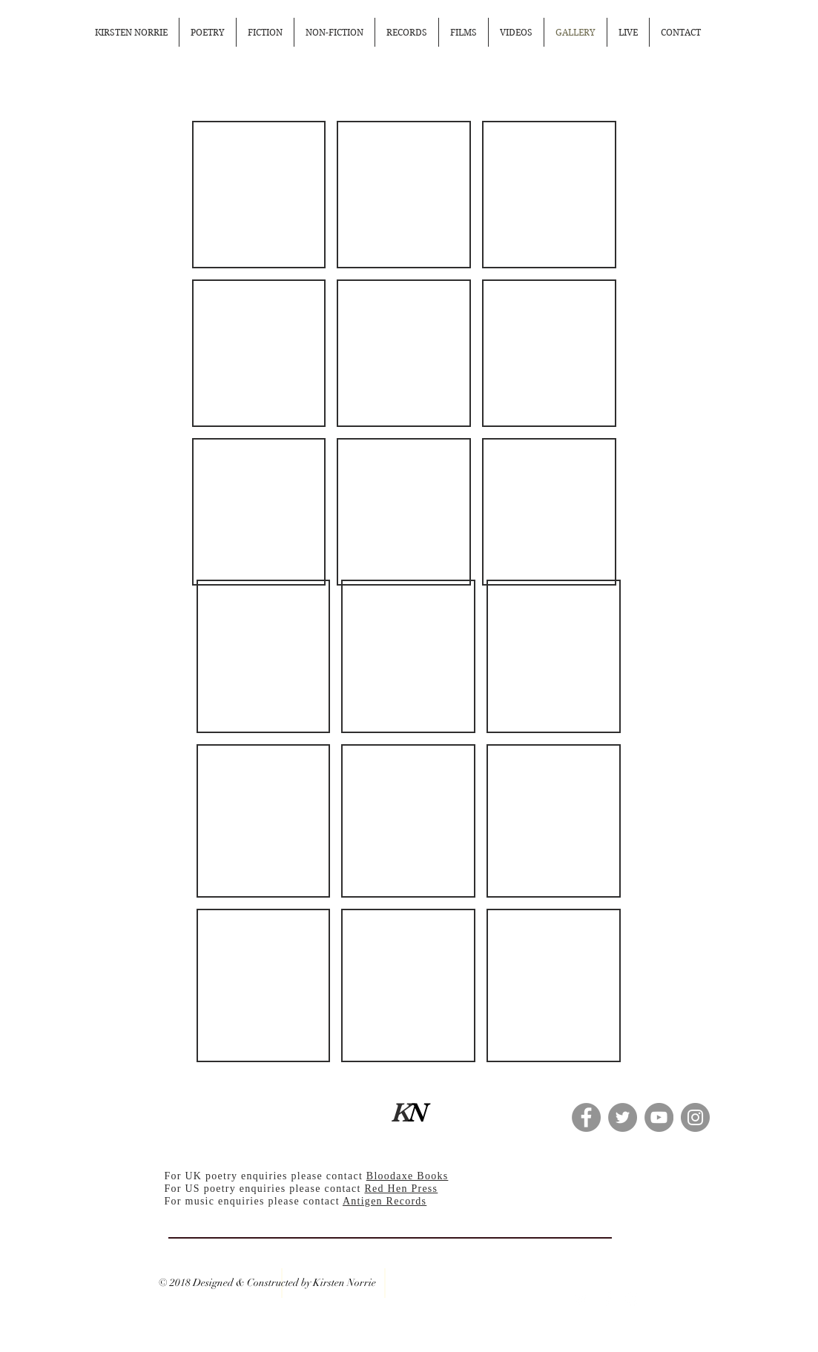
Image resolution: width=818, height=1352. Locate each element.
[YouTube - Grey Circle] (658, 1117)
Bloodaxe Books (407, 1176)
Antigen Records (384, 1201)
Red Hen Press (401, 1188)
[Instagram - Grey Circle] (695, 1117)
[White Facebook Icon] (607, 1299)
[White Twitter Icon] (582, 1299)
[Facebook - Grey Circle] (586, 1117)
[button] (259, 194)
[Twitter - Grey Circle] (622, 1117)
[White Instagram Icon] (632, 1299)
